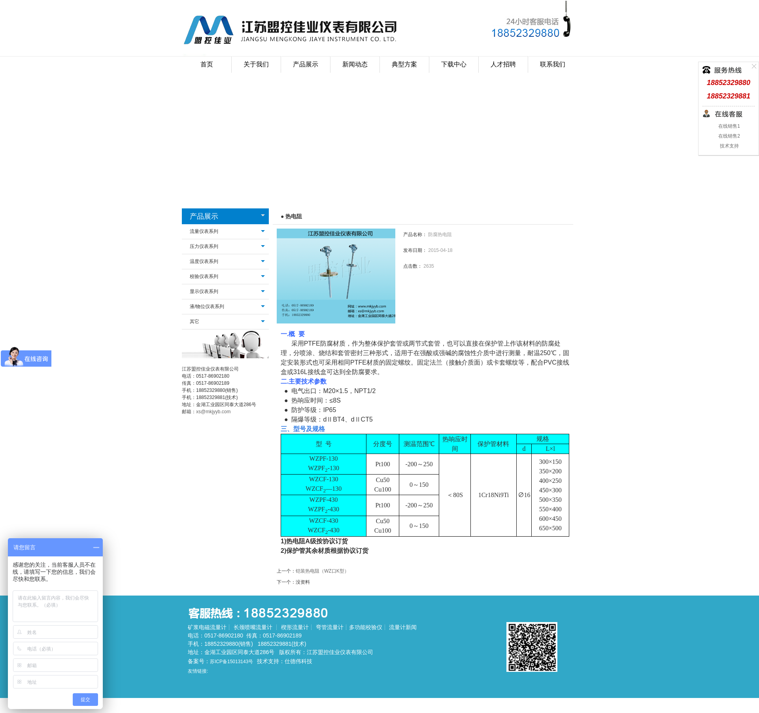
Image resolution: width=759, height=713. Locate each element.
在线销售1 (728, 126)
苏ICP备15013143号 (231, 661)
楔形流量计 (295, 627)
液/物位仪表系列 (207, 306)
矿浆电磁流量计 (207, 627)
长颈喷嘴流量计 (253, 627)
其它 (194, 321)
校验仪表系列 (204, 276)
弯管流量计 (330, 627)
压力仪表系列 (204, 246)
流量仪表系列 (204, 231)
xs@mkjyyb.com (213, 411)
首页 (206, 64)
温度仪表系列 (204, 261)
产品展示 (204, 216)
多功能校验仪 (365, 627)
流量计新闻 (403, 627)
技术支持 (728, 146)
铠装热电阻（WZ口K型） (322, 571)
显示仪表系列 (204, 291)
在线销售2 (728, 136)
